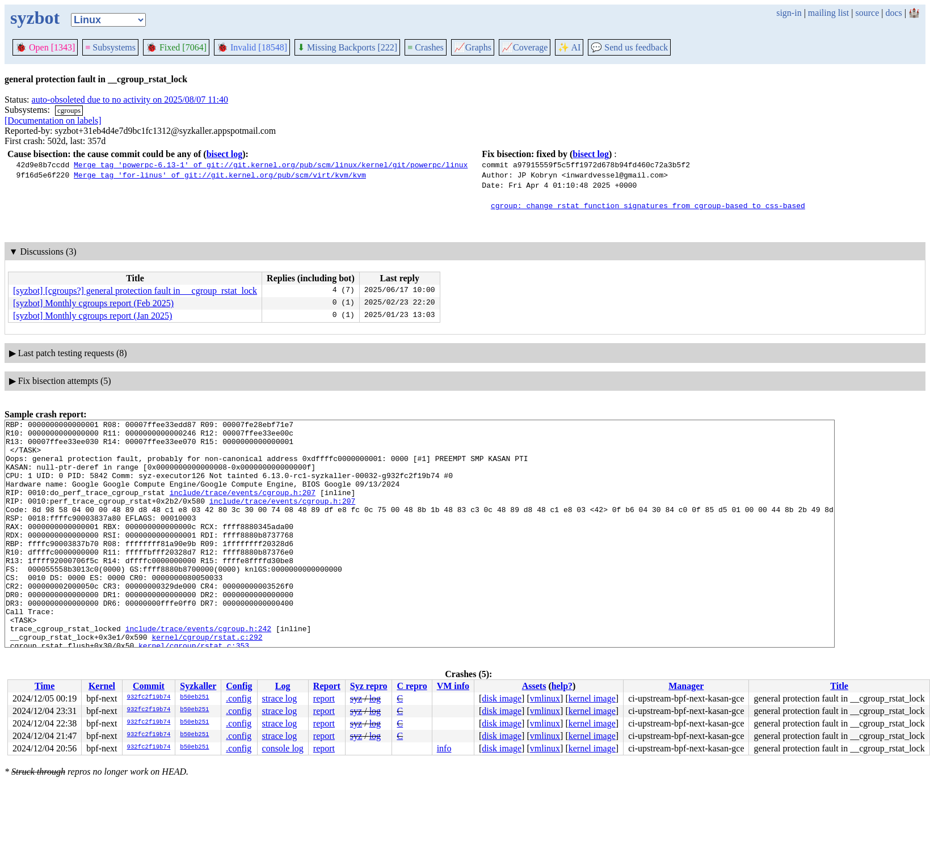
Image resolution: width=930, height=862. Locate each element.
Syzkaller (198, 686)
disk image (501, 698)
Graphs (472, 47)
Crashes (425, 47)
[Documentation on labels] (53, 120)
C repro (412, 686)
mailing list (828, 13)
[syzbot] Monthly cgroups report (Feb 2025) (93, 303)
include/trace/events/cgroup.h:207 (242, 507)
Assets (534, 686)
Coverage (525, 47)
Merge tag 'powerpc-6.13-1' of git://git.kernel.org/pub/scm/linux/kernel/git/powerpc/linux (271, 164)
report (324, 698)
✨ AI (569, 47)
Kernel (102, 686)
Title (839, 686)
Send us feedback (629, 47)
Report (326, 686)
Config (239, 686)
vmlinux (545, 698)
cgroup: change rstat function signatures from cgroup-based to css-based (648, 205)
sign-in (788, 13)
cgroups (69, 110)
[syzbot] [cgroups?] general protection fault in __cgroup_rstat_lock (135, 290)
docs (893, 13)
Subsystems (110, 47)
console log (283, 748)
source (867, 13)
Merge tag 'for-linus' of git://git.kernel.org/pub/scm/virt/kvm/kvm (220, 175)
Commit (149, 686)
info (444, 748)
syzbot (35, 17)
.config (238, 698)
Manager (686, 686)
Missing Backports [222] (347, 47)
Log (283, 686)
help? (562, 686)
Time (44, 686)
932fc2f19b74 (149, 698)
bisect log (225, 154)
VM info (453, 686)
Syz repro (369, 686)
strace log (279, 698)
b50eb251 (194, 698)
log (375, 698)
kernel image (592, 698)
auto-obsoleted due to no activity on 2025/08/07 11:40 (130, 99)
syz (356, 698)
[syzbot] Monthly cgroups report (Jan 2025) (92, 315)
